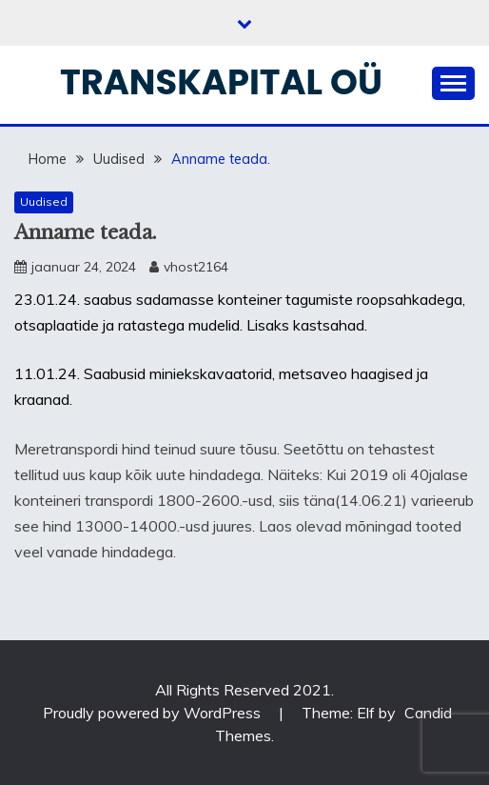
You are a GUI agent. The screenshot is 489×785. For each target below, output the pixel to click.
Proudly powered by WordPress (153, 712)
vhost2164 (196, 266)
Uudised (44, 201)
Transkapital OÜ (221, 82)
